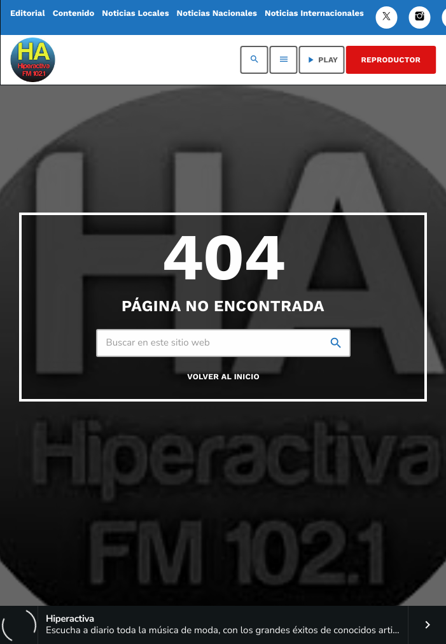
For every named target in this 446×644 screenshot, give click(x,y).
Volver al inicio (223, 377)
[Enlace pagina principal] (32, 60)
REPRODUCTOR (391, 59)
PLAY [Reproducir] (321, 60)
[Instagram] (420, 17)
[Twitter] (387, 17)
